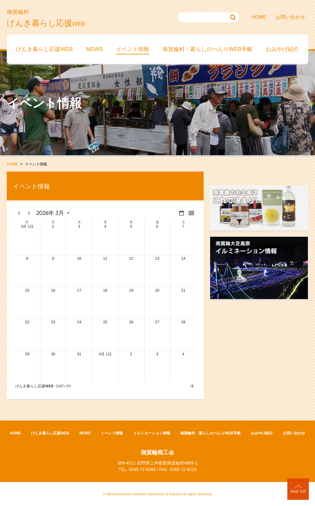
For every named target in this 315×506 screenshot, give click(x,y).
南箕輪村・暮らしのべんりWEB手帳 (207, 49)
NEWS (94, 49)
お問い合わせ (290, 17)
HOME (259, 17)
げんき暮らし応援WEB (44, 49)
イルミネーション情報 (151, 433)
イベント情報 (132, 49)
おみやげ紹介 (282, 49)
